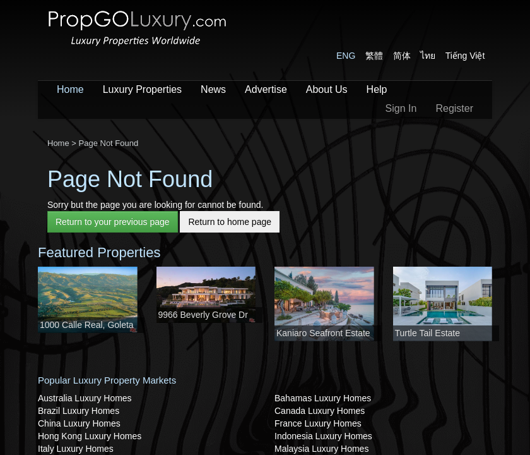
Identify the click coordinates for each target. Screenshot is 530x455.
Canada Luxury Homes (319, 411)
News (213, 89)
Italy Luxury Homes (76, 449)
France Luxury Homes (318, 423)
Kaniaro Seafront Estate (323, 333)
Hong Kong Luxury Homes (89, 436)
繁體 (374, 56)
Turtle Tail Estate (428, 333)
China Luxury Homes (79, 423)
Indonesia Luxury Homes (323, 436)
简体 (402, 56)
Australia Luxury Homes (85, 398)
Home (70, 89)
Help (377, 89)
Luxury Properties (142, 89)
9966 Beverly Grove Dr (203, 315)
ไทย (427, 56)
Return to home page (229, 222)
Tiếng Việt (465, 56)
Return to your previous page (113, 222)
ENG (345, 56)
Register (454, 108)
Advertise (266, 89)
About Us (327, 89)
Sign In (401, 108)
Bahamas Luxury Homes (322, 398)
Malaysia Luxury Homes (321, 449)
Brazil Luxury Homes (78, 411)
